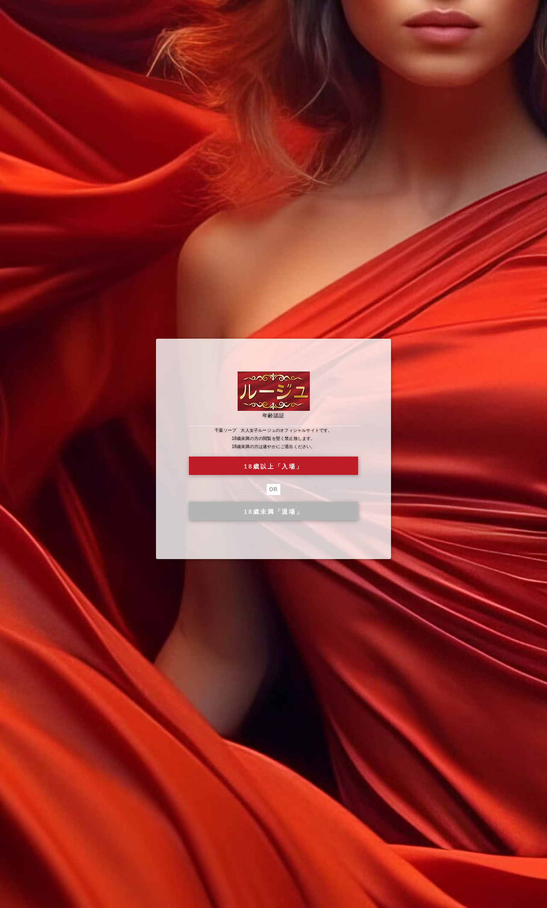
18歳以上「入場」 (273, 466)
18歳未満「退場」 (273, 511)
